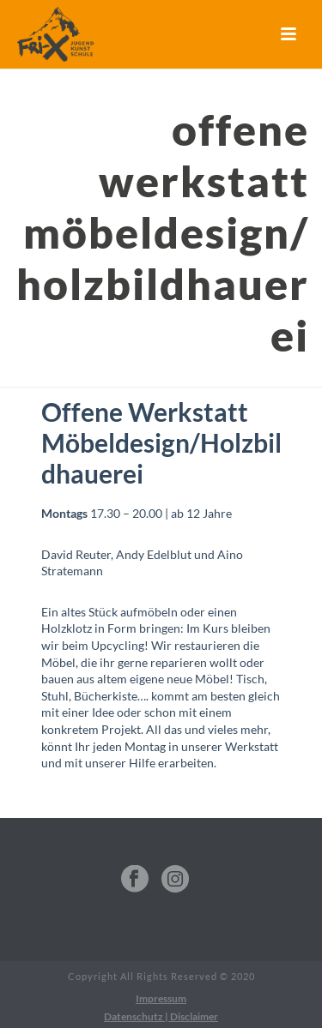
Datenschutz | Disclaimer (161, 1016)
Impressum (161, 998)
